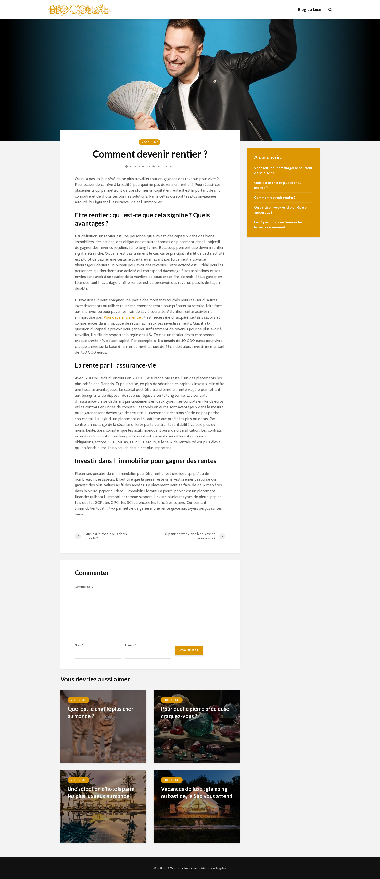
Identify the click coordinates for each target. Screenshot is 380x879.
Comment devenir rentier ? (275, 197)
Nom (79, 645)
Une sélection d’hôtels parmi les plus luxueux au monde (101, 792)
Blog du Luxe (309, 9)
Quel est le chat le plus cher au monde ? (101, 712)
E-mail (130, 645)
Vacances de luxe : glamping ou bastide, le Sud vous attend (196, 792)
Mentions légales (214, 868)
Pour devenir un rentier (122, 317)
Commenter (164, 166)
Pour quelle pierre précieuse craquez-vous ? (195, 712)
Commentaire (84, 586)
